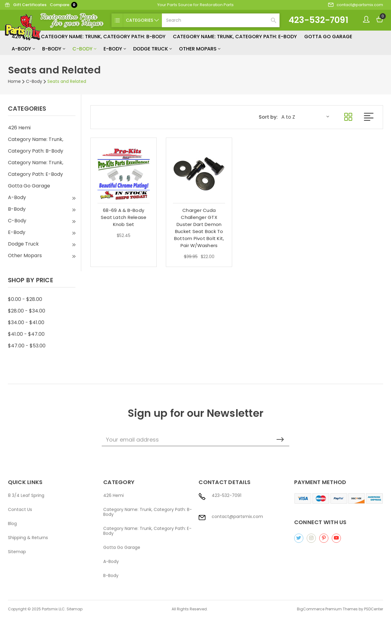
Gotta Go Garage (328, 36)
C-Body (84, 48)
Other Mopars (199, 48)
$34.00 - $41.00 (26, 322)
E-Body (115, 48)
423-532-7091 (318, 20)
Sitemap (17, 551)
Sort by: (268, 117)
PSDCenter (373, 609)
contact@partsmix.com (355, 5)
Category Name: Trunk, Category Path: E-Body (235, 36)
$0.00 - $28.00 (25, 299)
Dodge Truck (152, 48)
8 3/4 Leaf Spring (26, 495)
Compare (63, 5)
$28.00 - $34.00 (26, 310)
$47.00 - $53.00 (27, 345)
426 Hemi (19, 127)
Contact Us (20, 509)
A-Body (23, 48)
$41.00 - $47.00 (26, 334)
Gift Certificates (25, 5)
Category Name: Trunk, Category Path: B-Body (103, 36)
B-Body (53, 48)
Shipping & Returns (28, 537)
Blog (12, 523)
